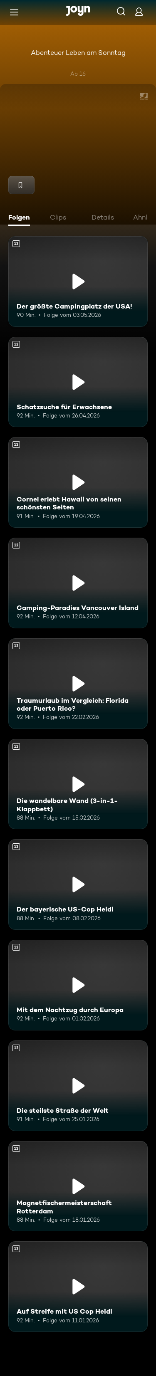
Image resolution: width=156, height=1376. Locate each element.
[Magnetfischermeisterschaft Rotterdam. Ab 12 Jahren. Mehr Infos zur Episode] (78, 1186)
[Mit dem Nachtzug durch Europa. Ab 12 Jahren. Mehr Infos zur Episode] (78, 985)
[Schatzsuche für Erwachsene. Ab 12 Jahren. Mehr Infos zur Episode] (78, 382)
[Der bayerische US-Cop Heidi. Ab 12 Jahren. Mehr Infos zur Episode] (78, 884)
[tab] (21, 218)
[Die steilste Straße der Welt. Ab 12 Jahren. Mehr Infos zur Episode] (78, 1085)
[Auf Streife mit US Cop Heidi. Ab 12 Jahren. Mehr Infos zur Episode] (78, 1286)
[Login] (139, 11)
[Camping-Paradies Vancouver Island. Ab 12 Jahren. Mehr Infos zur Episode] (78, 583)
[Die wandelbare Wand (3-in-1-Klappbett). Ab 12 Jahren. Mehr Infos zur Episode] (78, 784)
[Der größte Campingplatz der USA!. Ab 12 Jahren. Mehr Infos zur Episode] (78, 281)
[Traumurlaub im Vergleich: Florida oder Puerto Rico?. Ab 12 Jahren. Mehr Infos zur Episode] (78, 683)
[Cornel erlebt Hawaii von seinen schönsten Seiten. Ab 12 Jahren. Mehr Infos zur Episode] (78, 482)
